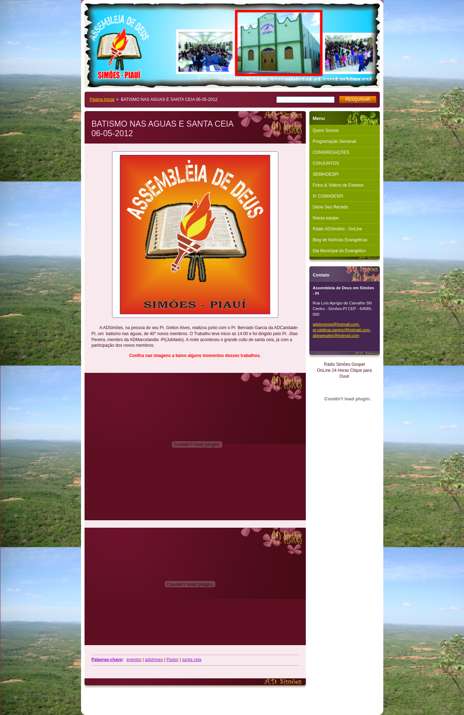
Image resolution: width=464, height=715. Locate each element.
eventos (133, 659)
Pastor (172, 659)
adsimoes (154, 659)
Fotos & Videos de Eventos (338, 185)
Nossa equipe (326, 218)
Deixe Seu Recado (330, 207)
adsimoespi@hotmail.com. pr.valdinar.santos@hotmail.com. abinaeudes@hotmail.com (342, 330)
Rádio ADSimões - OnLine (337, 228)
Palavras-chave (107, 659)
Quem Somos (326, 130)
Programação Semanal (334, 141)
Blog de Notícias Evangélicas (340, 239)
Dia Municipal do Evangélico (339, 250)
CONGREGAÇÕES (331, 152)
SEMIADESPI (326, 174)
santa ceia (192, 659)
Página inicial (102, 99)
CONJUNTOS (326, 163)
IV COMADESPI (328, 196)
